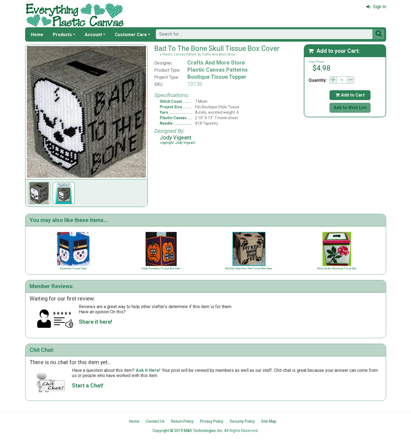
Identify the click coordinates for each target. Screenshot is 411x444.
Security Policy (242, 421)
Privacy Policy (211, 421)
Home (37, 34)
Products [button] (62, 34)
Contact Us (155, 421)
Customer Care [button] (131, 34)
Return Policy (182, 421)
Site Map (268, 421)
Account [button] (93, 34)
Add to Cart (350, 95)
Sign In (376, 6)
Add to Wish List (350, 107)
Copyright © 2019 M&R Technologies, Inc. (188, 430)
